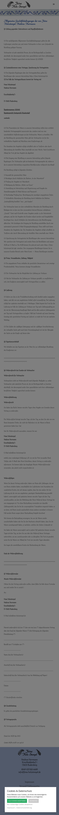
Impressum (11, 808)
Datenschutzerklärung (24, 808)
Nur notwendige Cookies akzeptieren (20, 804)
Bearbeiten (33, 801)
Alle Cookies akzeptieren (17, 801)
